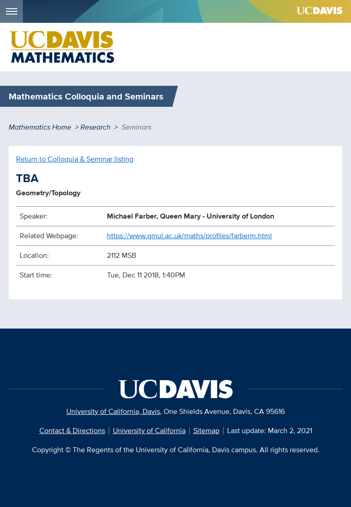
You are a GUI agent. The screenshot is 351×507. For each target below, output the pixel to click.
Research (95, 127)
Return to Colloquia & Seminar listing (74, 159)
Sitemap (206, 430)
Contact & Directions (72, 430)
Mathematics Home (40, 127)
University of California (149, 430)
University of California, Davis (113, 411)
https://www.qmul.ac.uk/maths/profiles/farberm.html (189, 235)
